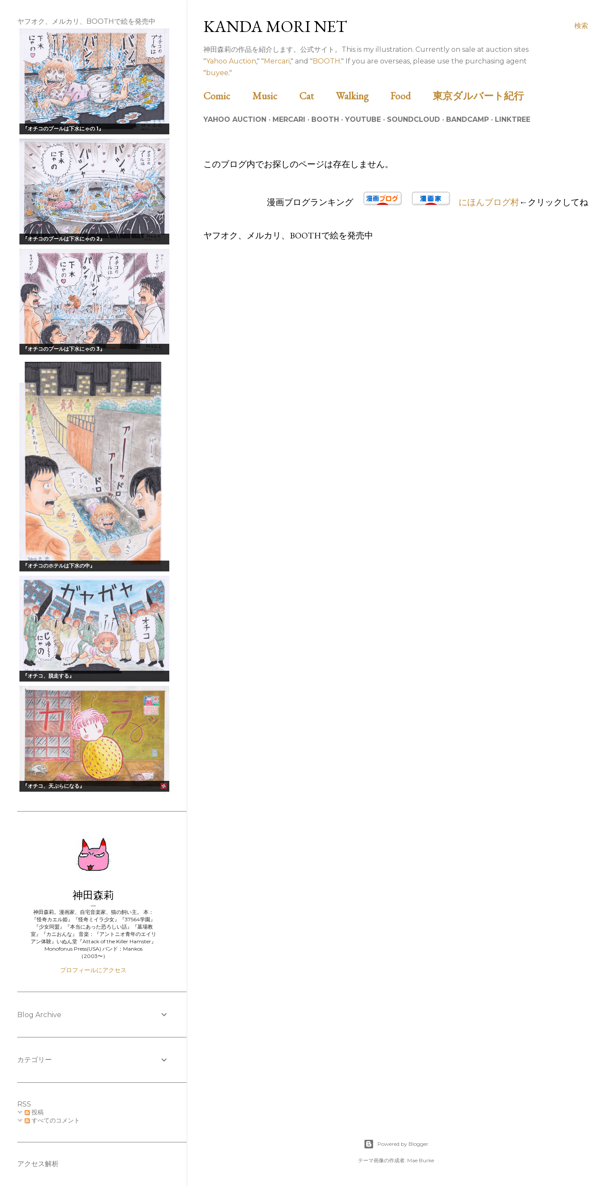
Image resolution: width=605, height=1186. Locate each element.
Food (410, 95)
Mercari (277, 61)
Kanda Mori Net (275, 26)
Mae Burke (420, 1160)
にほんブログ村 (489, 202)
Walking (362, 95)
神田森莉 (93, 895)
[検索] (581, 26)
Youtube (363, 119)
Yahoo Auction (231, 61)
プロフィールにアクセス (93, 970)
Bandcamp (467, 119)
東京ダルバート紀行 (483, 95)
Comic (226, 95)
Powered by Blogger (396, 1144)
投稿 (34, 1112)
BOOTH (326, 61)
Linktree (512, 119)
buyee (217, 73)
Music (274, 95)
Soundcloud (413, 119)
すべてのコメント (52, 1120)
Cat (316, 95)
